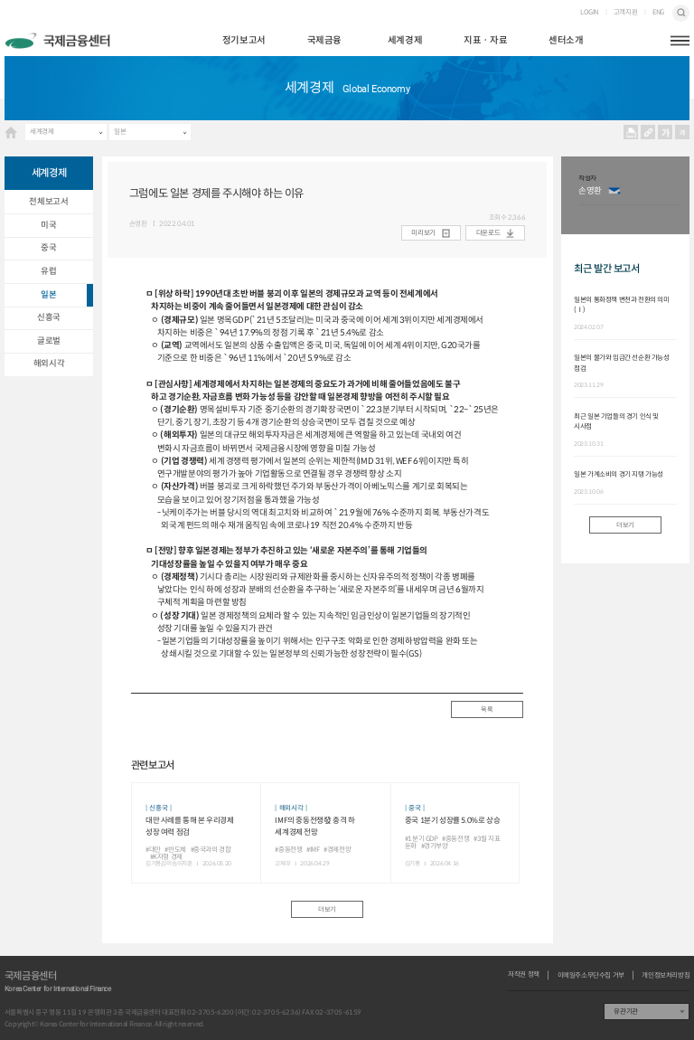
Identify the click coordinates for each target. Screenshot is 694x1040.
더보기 (327, 909)
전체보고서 (48, 201)
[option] (629, 194)
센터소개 (566, 40)
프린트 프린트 (631, 132)
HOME (11, 132)
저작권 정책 (523, 975)
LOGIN (589, 12)
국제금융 (324, 40)
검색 (680, 13)
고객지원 (625, 12)
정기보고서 (244, 40)
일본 (120, 132)
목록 (486, 709)
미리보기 (423, 233)
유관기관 (625, 1011)
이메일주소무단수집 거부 (591, 975)
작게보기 (683, 132)
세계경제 (405, 40)
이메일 (614, 191)
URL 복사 (648, 132)
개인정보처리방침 (665, 975)
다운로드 (488, 233)
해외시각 (48, 363)
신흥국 (49, 317)
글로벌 (49, 341)
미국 (48, 225)
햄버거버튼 (680, 41)
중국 (48, 247)
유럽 (48, 271)
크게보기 (665, 132)
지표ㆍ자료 (485, 40)
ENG (658, 12)
